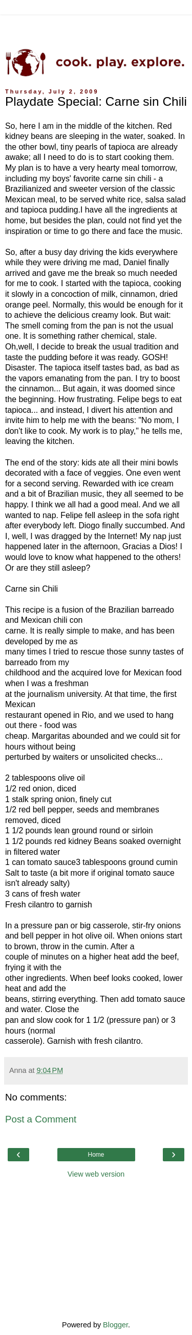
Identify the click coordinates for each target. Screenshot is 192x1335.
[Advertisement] (96, 28)
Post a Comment (40, 1119)
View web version (96, 1174)
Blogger (115, 1325)
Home (96, 1154)
